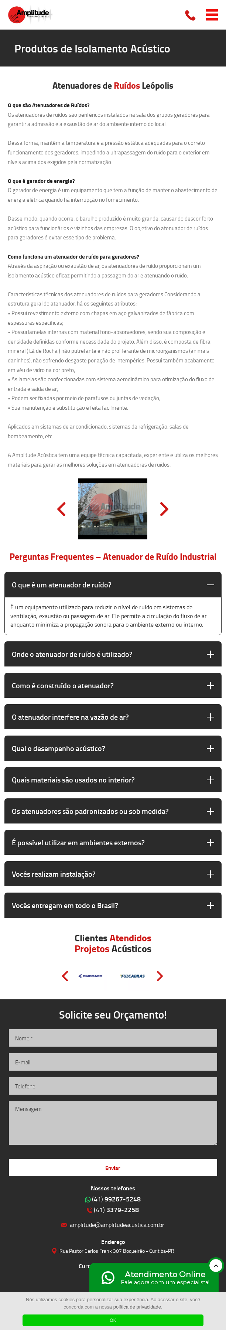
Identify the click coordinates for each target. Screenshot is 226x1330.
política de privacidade (137, 1307)
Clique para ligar (191, 15)
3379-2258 (116, 1209)
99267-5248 (116, 1199)
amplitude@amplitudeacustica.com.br (117, 1224)
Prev (61, 509)
